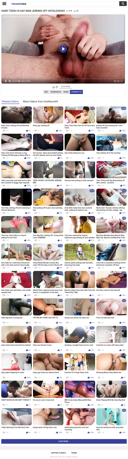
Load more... (64, 441)
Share (66, 92)
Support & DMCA (58, 453)
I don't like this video (57, 87)
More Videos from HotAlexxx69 (40, 101)
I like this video (53, 87)
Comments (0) (76, 92)
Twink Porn (61, 457)
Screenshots (56, 92)
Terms (74, 453)
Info (46, 92)
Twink (18, 4)
